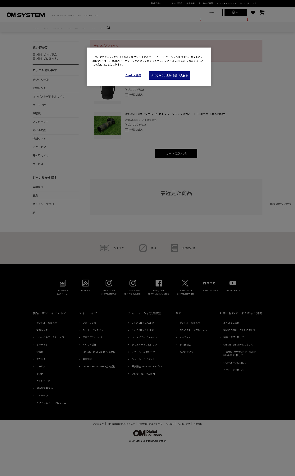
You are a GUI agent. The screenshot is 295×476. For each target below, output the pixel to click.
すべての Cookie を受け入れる (169, 75)
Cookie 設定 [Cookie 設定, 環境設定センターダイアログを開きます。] (133, 75)
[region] (149, 67)
